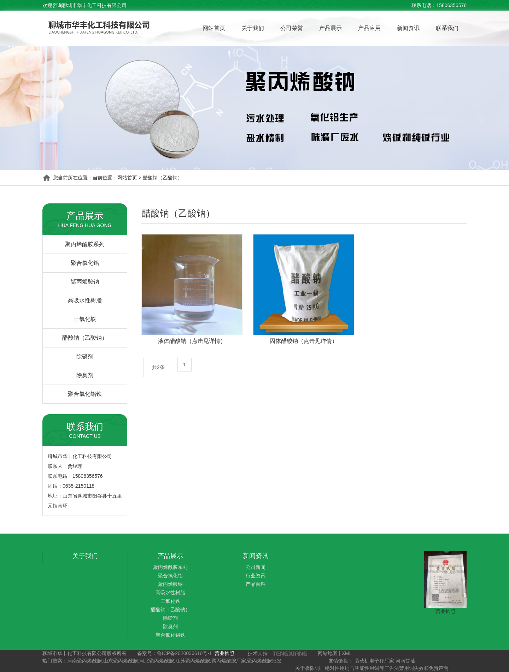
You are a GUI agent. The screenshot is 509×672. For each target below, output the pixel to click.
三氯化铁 (85, 319)
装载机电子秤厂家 (374, 661)
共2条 (158, 367)
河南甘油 (405, 661)
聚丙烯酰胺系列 (85, 244)
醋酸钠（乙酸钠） (84, 338)
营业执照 (445, 611)
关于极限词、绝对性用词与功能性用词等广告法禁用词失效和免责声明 (372, 668)
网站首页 (214, 28)
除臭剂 (84, 375)
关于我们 (252, 28)
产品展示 (330, 28)
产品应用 (369, 28)
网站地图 (328, 653)
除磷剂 (84, 356)
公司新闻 (255, 567)
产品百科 (255, 584)
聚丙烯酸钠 (85, 282)
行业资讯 (255, 575)
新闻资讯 (408, 28)
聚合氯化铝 (85, 263)
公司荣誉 (291, 28)
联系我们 (447, 28)
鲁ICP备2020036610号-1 (184, 653)
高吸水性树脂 (85, 300)
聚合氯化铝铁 (85, 394)
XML (347, 653)
